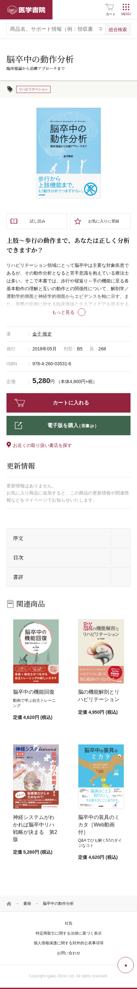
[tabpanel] (68, 153)
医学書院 (26, 9)
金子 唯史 (42, 333)
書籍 (27, 903)
